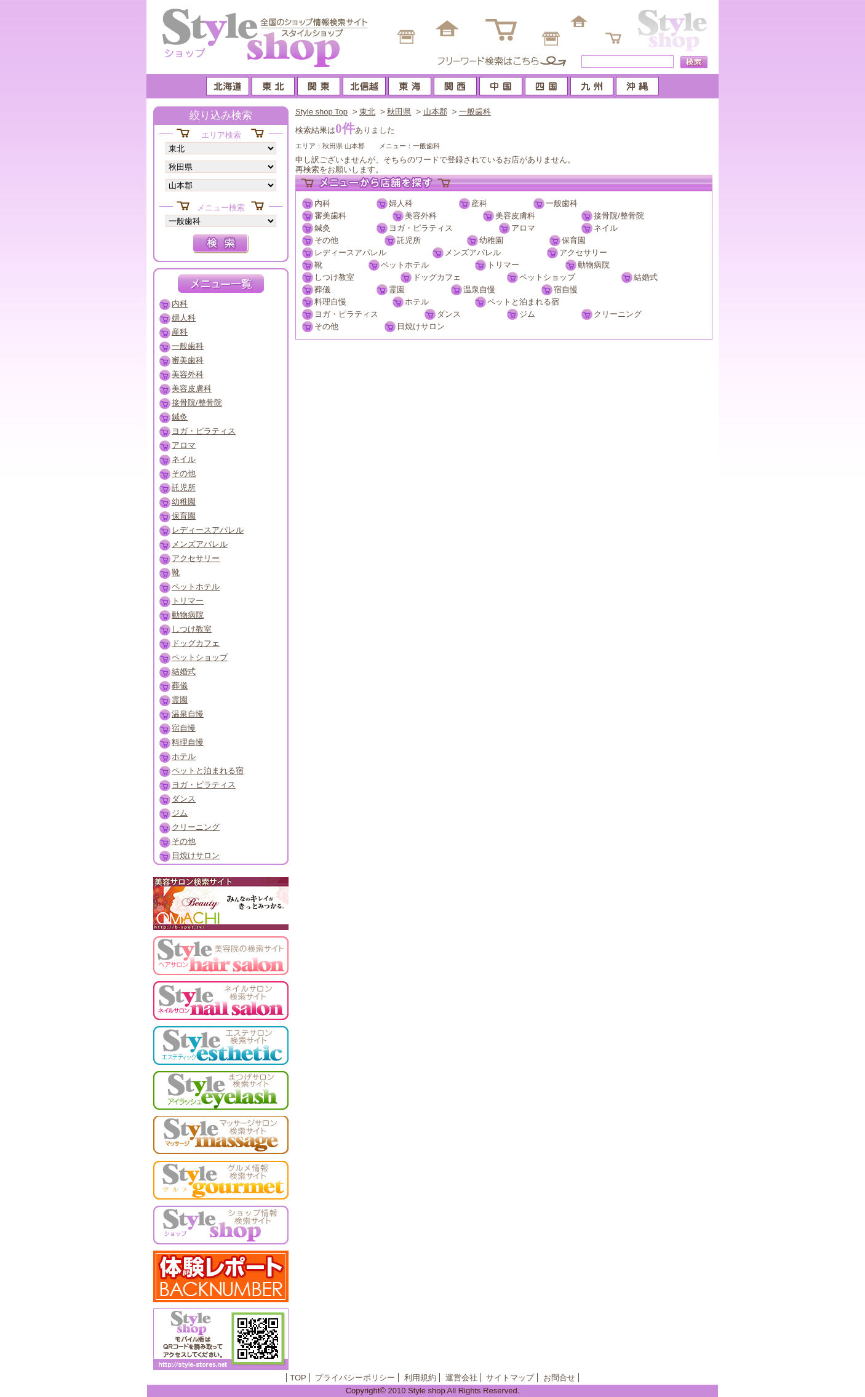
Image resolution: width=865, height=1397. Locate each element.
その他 (326, 240)
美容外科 (421, 215)
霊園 (397, 289)
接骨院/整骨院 (619, 215)
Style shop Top (321, 111)
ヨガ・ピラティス (421, 228)
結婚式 (646, 277)
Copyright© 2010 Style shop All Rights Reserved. (433, 1390)
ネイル (606, 228)
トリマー (503, 264)
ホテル (417, 301)
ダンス (449, 314)
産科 (479, 203)
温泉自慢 (479, 289)
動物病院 (594, 264)
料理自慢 (330, 301)
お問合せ (559, 1377)
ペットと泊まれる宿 (523, 301)
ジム (527, 314)
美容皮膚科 (515, 215)
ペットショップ (547, 277)
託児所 (409, 240)
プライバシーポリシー (355, 1377)
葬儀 (322, 289)
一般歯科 (475, 111)
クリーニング (618, 314)
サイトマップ (510, 1377)
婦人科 (401, 203)
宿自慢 (566, 289)
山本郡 (435, 111)
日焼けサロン (421, 326)
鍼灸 (322, 228)
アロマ (523, 228)
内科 (322, 203)
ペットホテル (405, 264)
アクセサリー (583, 252)
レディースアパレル (350, 252)
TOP (298, 1377)
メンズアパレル (473, 252)
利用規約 (420, 1377)
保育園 (574, 240)
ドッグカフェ (437, 277)
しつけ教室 (334, 277)
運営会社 (461, 1377)
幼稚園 (491, 240)
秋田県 (399, 111)
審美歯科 (330, 215)
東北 (367, 111)
